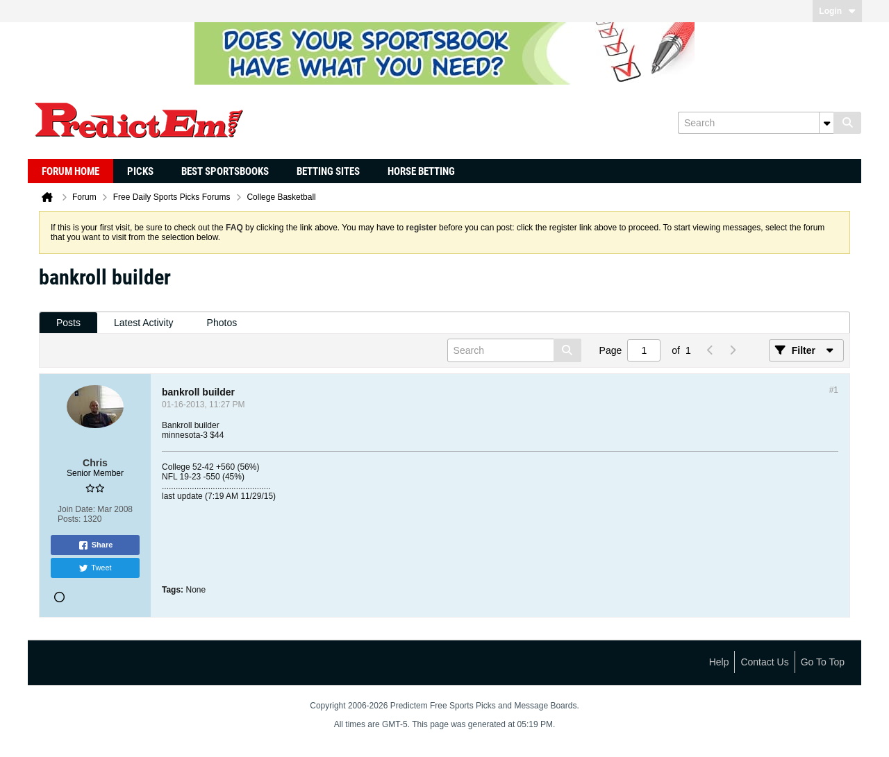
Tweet (94, 568)
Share (95, 545)
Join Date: (76, 509)
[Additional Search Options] (826, 123)
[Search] (755, 123)
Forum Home (70, 171)
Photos (222, 322)
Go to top (823, 661)
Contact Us (764, 661)
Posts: (69, 519)
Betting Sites (328, 171)
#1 (833, 390)
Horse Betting (421, 171)
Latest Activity (144, 322)
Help (719, 661)
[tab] (68, 323)
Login (837, 11)
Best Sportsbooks (225, 171)
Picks (140, 171)
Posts (68, 322)
